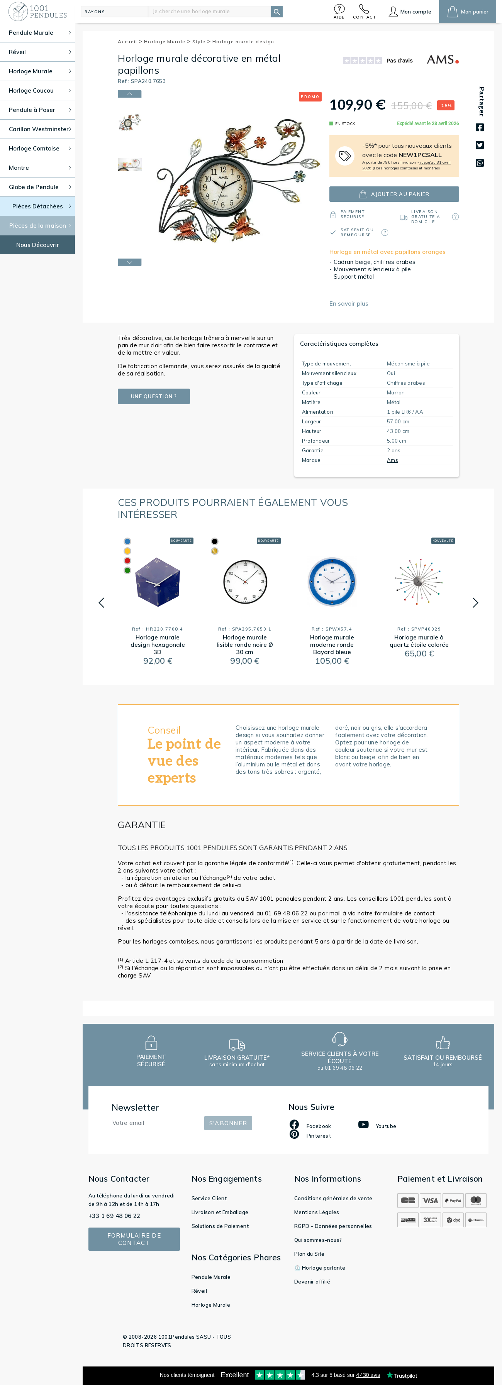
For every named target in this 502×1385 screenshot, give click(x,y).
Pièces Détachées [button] (41, 206)
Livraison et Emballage (220, 1212)
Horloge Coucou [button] (40, 90)
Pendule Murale (211, 1277)
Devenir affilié (312, 1281)
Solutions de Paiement (220, 1226)
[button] (339, 11)
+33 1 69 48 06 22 (114, 1215)
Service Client (209, 1198)
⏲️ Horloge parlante (319, 1268)
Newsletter (135, 1107)
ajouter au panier (394, 194)
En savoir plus (348, 303)
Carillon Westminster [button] (40, 129)
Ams (392, 460)
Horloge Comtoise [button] (40, 148)
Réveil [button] (40, 52)
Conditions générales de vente (333, 1198)
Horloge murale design (243, 41)
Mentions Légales (316, 1212)
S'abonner (228, 1123)
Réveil (199, 1291)
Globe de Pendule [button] (40, 187)
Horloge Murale (167, 41)
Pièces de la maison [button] (40, 225)
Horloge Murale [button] (40, 71)
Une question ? (154, 396)
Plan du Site (309, 1254)
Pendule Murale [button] (40, 32)
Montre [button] (40, 167)
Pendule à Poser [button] (40, 109)
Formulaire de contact (134, 1239)
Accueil (130, 41)
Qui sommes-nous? (318, 1240)
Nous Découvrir (37, 245)
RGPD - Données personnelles (333, 1226)
